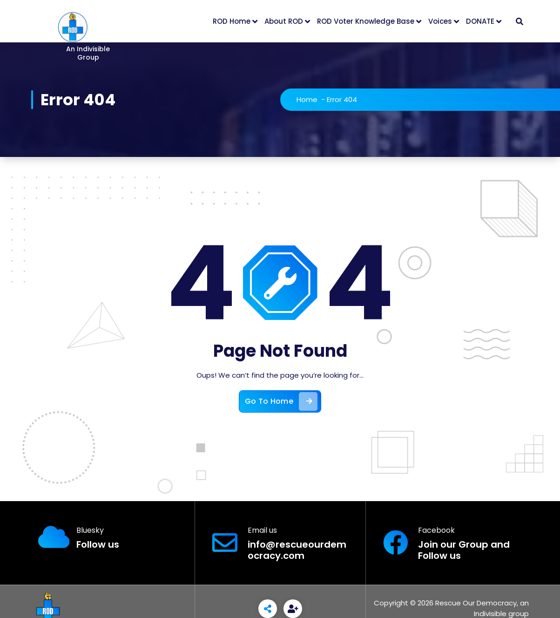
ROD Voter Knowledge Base (365, 21)
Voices (440, 21)
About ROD (283, 21)
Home (307, 99)
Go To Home (281, 401)
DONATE (480, 21)
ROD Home (231, 21)
